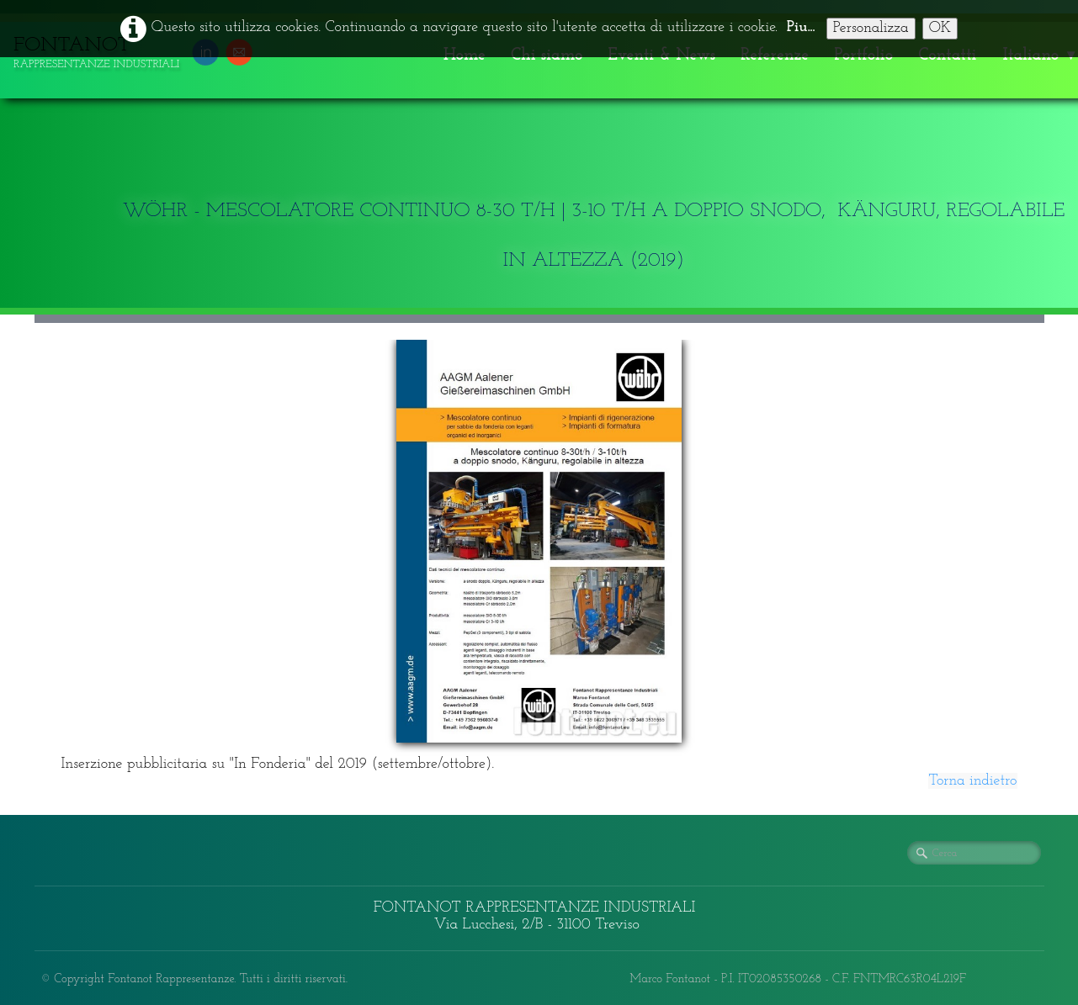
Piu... (801, 27)
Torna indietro (972, 781)
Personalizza (871, 28)
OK (940, 28)
